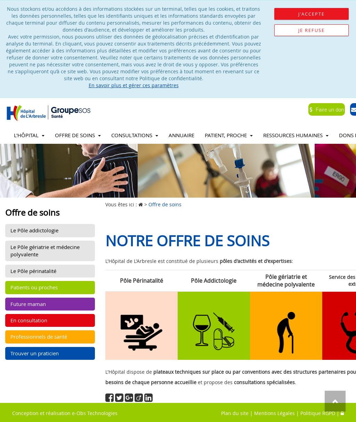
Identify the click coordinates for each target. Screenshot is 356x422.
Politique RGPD (317, 413)
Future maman (28, 303)
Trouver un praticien (34, 353)
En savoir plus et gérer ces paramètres (134, 85)
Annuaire (181, 135)
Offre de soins (78, 135)
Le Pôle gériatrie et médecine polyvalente (45, 250)
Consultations (134, 135)
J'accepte (311, 14)
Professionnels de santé (38, 336)
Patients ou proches (34, 287)
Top (335, 401)
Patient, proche (229, 135)
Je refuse (311, 30)
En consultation (28, 320)
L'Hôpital (29, 135)
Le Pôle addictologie (34, 230)
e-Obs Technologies (95, 413)
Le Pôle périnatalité (33, 270)
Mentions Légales (274, 413)
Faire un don (326, 109)
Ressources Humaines (296, 135)
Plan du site (235, 413)
